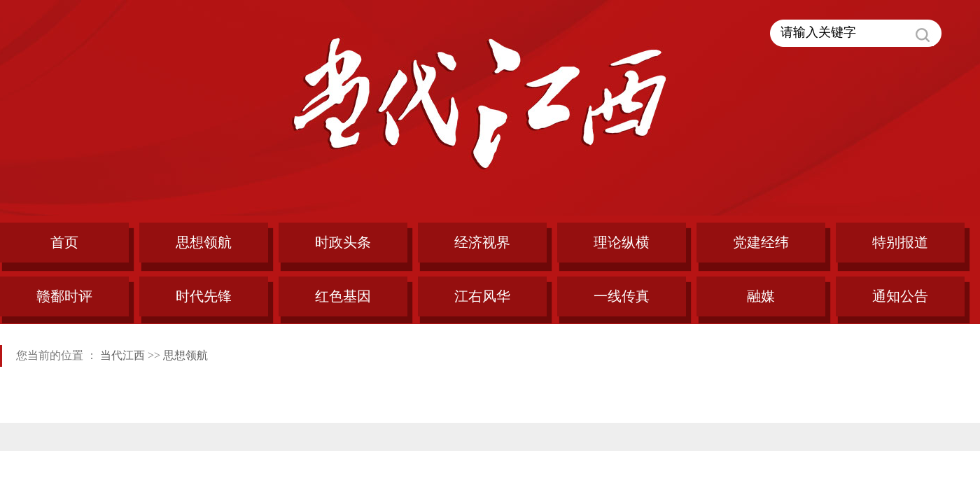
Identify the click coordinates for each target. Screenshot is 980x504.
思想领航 (185, 355)
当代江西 (122, 355)
